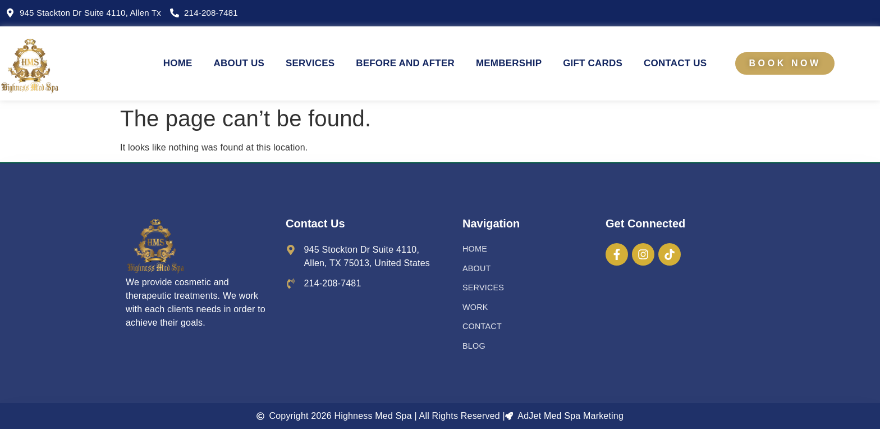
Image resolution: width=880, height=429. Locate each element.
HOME (177, 63)
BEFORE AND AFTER (405, 63)
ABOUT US (239, 63)
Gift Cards (592, 63)
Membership (509, 63)
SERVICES (310, 63)
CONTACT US (675, 63)
